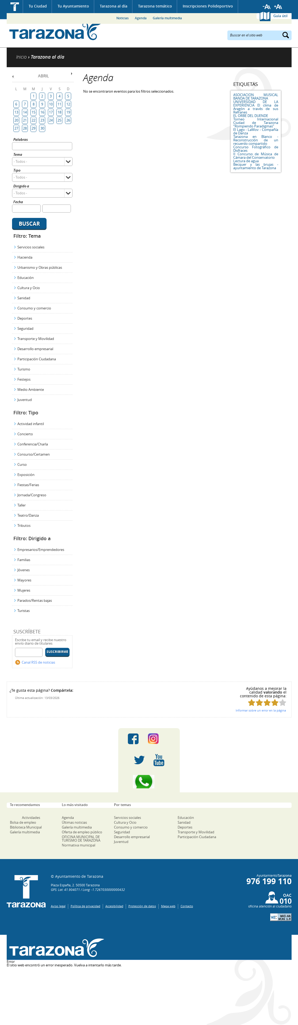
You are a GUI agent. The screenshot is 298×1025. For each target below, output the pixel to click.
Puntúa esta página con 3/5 (267, 702)
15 (33, 112)
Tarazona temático (155, 6)
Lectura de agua (246, 160)
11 (59, 104)
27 (16, 128)
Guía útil (280, 15)
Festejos (23, 379)
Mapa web (168, 906)
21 (25, 120)
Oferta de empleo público (82, 832)
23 (42, 120)
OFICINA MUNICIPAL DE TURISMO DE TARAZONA (81, 838)
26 (68, 120)
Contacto (187, 906)
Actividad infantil (30, 423)
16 (42, 112)
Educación (25, 277)
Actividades (31, 817)
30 (42, 128)
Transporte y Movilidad (35, 338)
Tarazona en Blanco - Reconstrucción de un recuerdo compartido (255, 140)
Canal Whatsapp (149, 781)
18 (59, 112)
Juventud (24, 399)
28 (25, 128)
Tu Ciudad (38, 6)
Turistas (23, 610)
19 (68, 112)
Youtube (159, 760)
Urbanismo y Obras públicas (39, 267)
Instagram (158, 739)
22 (33, 120)
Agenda (141, 18)
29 (33, 128)
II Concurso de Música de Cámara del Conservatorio (255, 156)
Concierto (25, 434)
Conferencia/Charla (32, 444)
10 (51, 104)
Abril (43, 75)
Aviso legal (58, 906)
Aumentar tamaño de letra (278, 6)
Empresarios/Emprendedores (40, 549)
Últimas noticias (74, 822)
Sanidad (23, 298)
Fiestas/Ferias (28, 484)
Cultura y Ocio (28, 287)
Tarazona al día (113, 6)
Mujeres (23, 590)
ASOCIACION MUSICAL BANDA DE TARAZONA (255, 96)
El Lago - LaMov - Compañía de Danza (255, 131)
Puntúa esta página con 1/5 (251, 702)
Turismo (23, 369)
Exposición (26, 474)
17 (51, 112)
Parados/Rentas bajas (34, 600)
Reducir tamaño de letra (266, 6)
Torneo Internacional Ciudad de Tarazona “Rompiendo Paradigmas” (255, 122)
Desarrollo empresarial (35, 348)
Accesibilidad (114, 906)
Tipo (16, 171)
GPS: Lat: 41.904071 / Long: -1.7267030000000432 (88, 889)
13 (16, 112)
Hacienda (24, 257)
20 (16, 120)
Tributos (23, 525)
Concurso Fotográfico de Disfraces (255, 149)
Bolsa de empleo (23, 822)
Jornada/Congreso (31, 495)
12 (68, 104)
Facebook (133, 739)
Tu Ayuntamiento (73, 6)
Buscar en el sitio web (246, 35)
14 (25, 112)
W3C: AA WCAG (281, 917)
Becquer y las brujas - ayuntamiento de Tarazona (255, 166)
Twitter (139, 760)
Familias (23, 559)
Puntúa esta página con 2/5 (259, 702)
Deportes (24, 318)
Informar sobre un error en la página (261, 710)
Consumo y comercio (34, 308)
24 (51, 120)
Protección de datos (142, 906)
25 (59, 120)
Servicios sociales (30, 247)
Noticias (122, 18)
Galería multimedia (167, 18)
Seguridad (25, 328)
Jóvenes (23, 570)
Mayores (24, 580)
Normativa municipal (78, 845)
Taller (21, 505)
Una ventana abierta (55, 948)
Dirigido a (21, 186)
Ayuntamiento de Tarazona (55, 31)
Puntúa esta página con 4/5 (274, 702)
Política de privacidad (85, 906)
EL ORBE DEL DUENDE (250, 115)
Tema (17, 155)
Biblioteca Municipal (26, 827)
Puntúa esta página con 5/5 (282, 702)
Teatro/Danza (28, 515)
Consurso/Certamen (33, 454)
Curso (22, 464)
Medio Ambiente (30, 389)
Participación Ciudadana (36, 359)
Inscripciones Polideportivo (208, 6)
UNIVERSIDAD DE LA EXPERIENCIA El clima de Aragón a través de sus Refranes (255, 107)
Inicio (15, 6)
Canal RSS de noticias (38, 662)
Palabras (20, 140)
